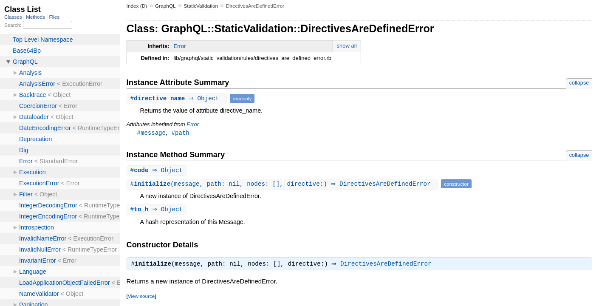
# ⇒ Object (177, 98)
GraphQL (165, 6)
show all (347, 45)
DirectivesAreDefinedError (388, 266)
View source (141, 298)
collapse (579, 82)
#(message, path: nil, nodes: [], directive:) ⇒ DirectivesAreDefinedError (283, 185)
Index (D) (137, 6)
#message (151, 133)
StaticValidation (201, 6)
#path (180, 133)
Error (180, 46)
